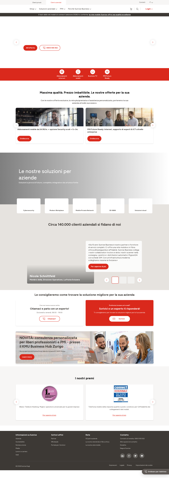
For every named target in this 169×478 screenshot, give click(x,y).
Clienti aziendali (56, 2)
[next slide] (152, 42)
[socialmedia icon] (122, 455)
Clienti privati (36, 2)
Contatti (142, 2)
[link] (110, 14)
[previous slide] (16, 42)
